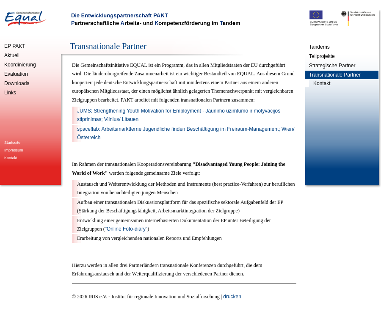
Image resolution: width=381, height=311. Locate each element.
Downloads (16, 83)
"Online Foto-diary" (126, 229)
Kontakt (10, 158)
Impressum (13, 150)
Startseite (12, 142)
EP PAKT (14, 46)
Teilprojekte (322, 56)
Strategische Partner (332, 66)
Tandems (319, 47)
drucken (232, 297)
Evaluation (16, 74)
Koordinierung (20, 65)
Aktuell (11, 55)
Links (10, 93)
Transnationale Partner (335, 75)
